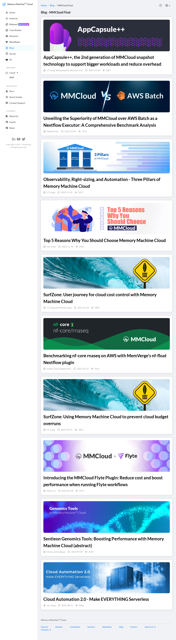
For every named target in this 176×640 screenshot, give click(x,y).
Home (44, 5)
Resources (150, 627)
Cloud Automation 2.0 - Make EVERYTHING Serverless (96, 599)
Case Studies (75, 627)
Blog (52, 5)
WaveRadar (107, 627)
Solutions (91, 627)
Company (46, 630)
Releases (58, 627)
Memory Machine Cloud (53, 620)
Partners (133, 627)
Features (44, 627)
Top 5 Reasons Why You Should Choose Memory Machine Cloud (104, 240)
